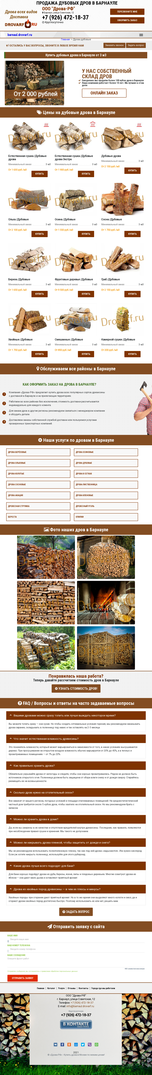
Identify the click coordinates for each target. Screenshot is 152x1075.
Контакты (83, 986)
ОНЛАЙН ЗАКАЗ (104, 92)
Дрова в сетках (84, 473)
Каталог (51, 986)
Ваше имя (12, 934)
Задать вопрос (136, 45)
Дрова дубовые (84, 462)
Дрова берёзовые (17, 451)
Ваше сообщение (16, 953)
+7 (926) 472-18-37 (65, 17)
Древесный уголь (85, 505)
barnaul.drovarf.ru (20, 35)
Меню (141, 33)
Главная (40, 986)
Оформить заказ (127, 20)
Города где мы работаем (103, 986)
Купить (39, 173)
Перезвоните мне (127, 11)
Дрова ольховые (17, 462)
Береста (12, 516)
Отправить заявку (22, 976)
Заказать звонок (114, 45)
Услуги (61, 986)
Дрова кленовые (84, 494)
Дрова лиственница (86, 484)
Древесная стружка (18, 505)
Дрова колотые (16, 473)
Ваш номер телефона (18, 943)
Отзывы (72, 986)
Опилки (80, 516)
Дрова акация (15, 494)
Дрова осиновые (85, 451)
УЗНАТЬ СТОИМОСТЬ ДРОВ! (76, 688)
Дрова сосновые (17, 484)
